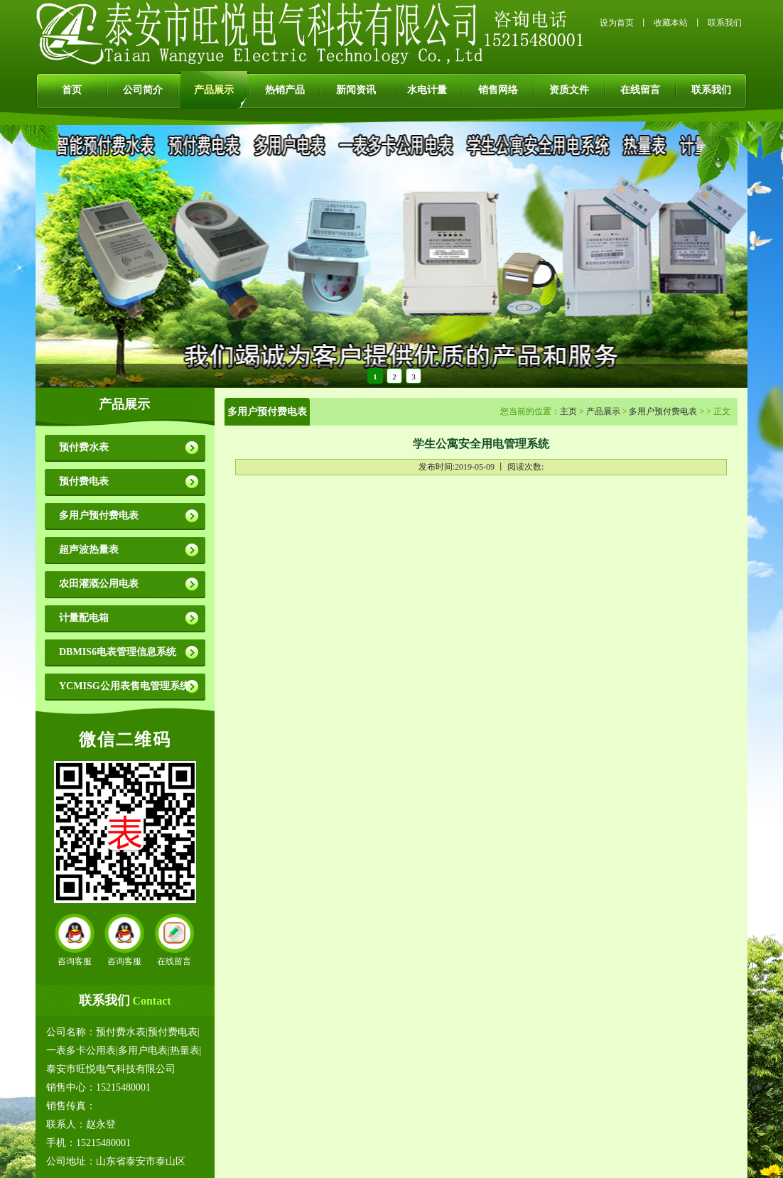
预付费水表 (84, 447)
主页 (568, 411)
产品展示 (214, 90)
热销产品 (285, 90)
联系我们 (725, 23)
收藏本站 (671, 23)
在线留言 (640, 90)
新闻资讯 (356, 90)
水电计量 (427, 90)
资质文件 (569, 90)
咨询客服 (75, 961)
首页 (72, 90)
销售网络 (498, 90)
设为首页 (617, 23)
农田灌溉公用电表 (99, 583)
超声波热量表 (89, 549)
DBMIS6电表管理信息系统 (117, 652)
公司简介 (143, 90)
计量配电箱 (84, 617)
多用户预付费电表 (99, 515)
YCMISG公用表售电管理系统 (124, 686)
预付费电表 (84, 481)
